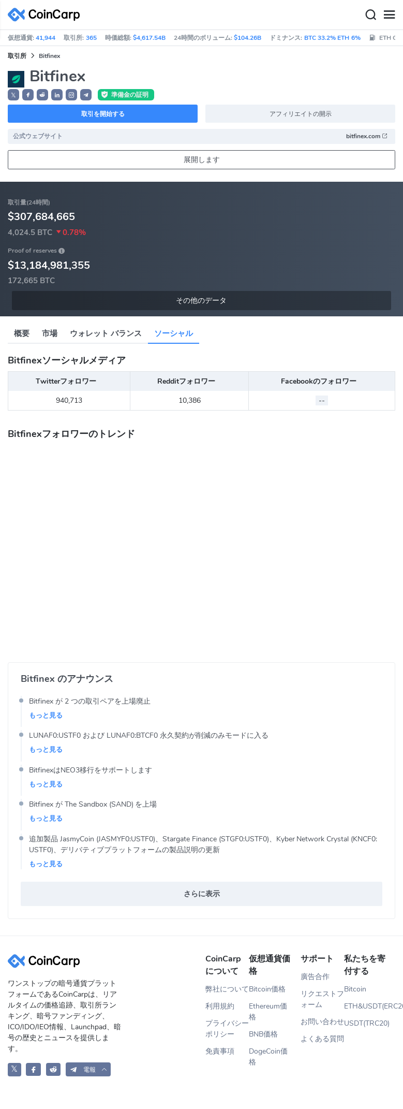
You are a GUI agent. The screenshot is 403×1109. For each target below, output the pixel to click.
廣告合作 (315, 977)
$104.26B (247, 38)
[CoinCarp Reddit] (53, 1069)
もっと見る (46, 715)
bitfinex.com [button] (367, 136)
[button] (28, 94)
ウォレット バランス (106, 333)
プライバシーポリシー (227, 1028)
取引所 (17, 56)
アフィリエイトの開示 (301, 114)
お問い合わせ (322, 1022)
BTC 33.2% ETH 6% (332, 38)
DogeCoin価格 (268, 1056)
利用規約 (219, 1006)
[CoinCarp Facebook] (33, 1069)
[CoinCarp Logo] (46, 14)
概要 (21, 333)
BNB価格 (263, 1034)
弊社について (227, 989)
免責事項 (219, 1051)
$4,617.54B (149, 38)
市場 (49, 333)
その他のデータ (201, 300)
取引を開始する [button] (103, 114)
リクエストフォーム (322, 999)
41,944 (45, 38)
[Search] (370, 15)
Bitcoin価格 (267, 989)
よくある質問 (322, 1039)
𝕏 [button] (13, 95)
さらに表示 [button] (202, 894)
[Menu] (389, 15)
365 (91, 38)
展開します (202, 160)
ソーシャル (173, 333)
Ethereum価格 (268, 1011)
